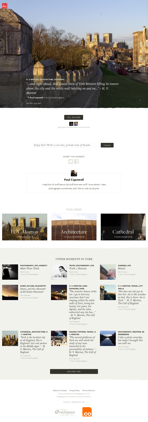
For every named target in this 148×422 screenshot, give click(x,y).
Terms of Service (88, 390)
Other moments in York (74, 259)
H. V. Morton (32, 79)
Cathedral (59, 79)
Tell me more (73, 117)
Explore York (74, 371)
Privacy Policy (75, 390)
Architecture (46, 79)
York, (54, 97)
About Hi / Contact (60, 390)
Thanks (107, 145)
